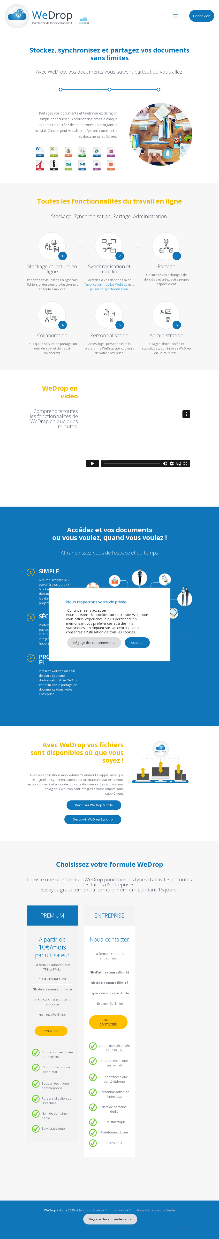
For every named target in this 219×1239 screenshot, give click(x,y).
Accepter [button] (137, 642)
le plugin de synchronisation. (112, 286)
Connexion (201, 15)
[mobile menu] (175, 16)
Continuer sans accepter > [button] (88, 610)
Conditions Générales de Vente (152, 1210)
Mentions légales (89, 1210)
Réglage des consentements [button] (110, 1219)
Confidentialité (115, 1210)
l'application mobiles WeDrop (105, 284)
